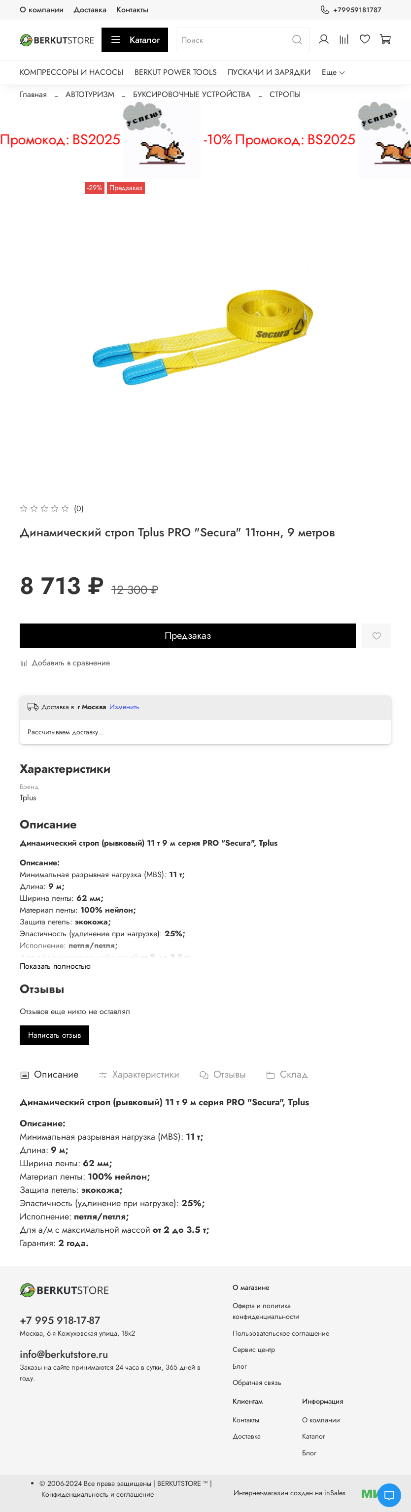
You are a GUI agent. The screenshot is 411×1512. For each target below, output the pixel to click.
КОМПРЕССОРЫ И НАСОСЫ (71, 72)
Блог (240, 1366)
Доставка (89, 9)
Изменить (124, 706)
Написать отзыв (54, 1035)
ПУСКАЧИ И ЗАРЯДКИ (269, 72)
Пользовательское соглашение (281, 1333)
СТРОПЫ (285, 94)
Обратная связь (257, 1382)
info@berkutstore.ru (64, 1354)
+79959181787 (350, 10)
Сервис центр (254, 1349)
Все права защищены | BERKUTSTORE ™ (147, 1483)
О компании (42, 9)
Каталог (135, 39)
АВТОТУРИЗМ (90, 94)
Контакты (132, 9)
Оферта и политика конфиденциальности (266, 1311)
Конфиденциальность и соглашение (97, 1494)
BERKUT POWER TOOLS (176, 72)
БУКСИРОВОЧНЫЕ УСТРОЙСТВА (192, 94)
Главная (33, 94)
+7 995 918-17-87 (60, 1320)
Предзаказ (188, 635)
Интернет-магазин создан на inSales (289, 1493)
